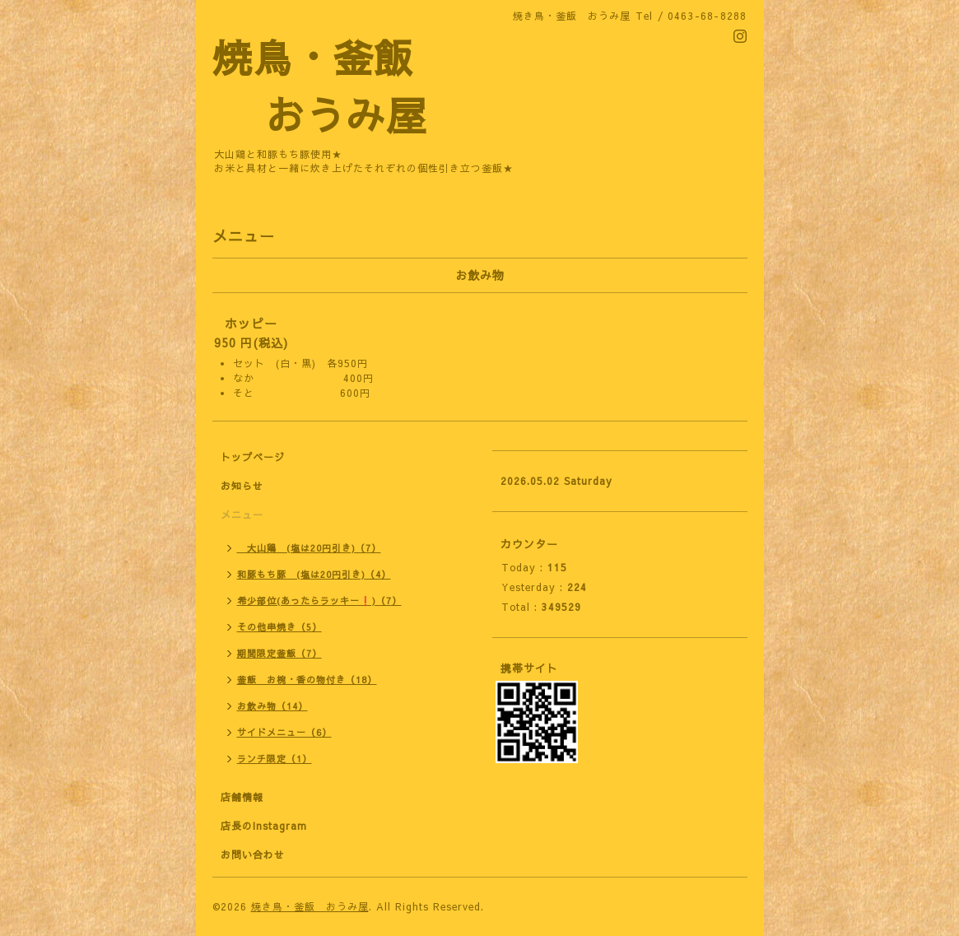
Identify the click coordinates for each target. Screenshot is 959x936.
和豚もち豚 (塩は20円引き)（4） (314, 574)
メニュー (242, 514)
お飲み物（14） (272, 706)
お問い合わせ (253, 854)
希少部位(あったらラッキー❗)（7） (319, 600)
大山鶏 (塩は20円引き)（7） (309, 548)
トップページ (253, 456)
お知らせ (242, 485)
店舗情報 (242, 796)
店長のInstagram (264, 825)
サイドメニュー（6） (284, 732)
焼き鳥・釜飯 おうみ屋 (310, 906)
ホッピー (251, 323)
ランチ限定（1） (274, 758)
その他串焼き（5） (279, 627)
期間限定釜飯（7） (279, 653)
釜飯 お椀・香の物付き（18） (307, 679)
